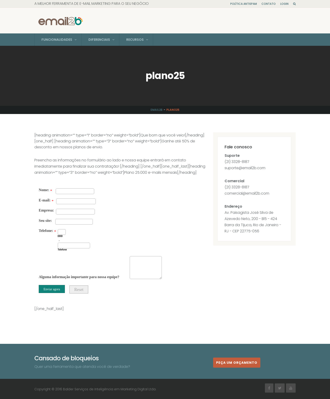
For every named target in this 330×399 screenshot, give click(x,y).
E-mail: (45, 200)
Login (284, 4)
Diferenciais (99, 39)
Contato (268, 4)
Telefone (62, 249)
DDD (60, 235)
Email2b (156, 109)
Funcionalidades (56, 39)
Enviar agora (52, 288)
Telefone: (46, 230)
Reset (78, 289)
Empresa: (46, 210)
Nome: (44, 189)
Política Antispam (243, 4)
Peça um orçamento (236, 362)
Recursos (135, 39)
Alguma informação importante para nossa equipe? (79, 276)
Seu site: (45, 220)
